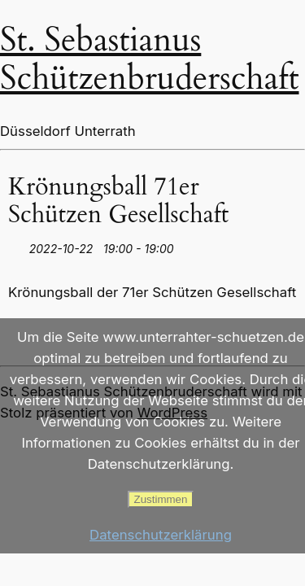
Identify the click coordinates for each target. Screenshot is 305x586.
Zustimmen (161, 499)
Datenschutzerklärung (160, 535)
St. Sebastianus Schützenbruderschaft (149, 59)
